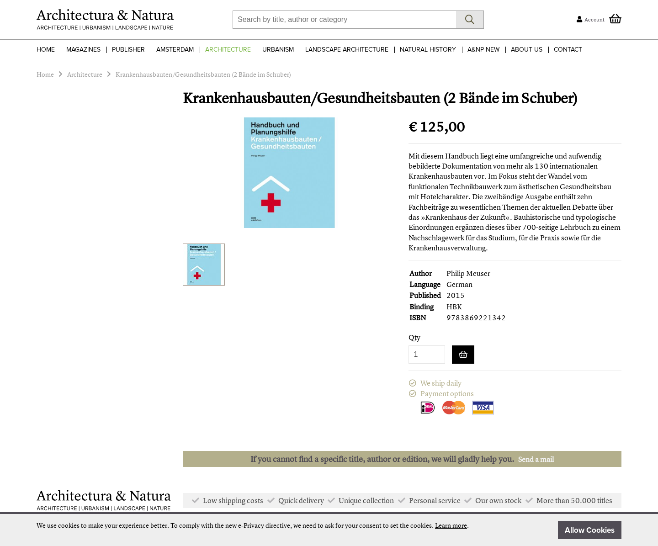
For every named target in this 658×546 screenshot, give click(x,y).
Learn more (451, 525)
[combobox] (344, 20)
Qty (414, 337)
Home (46, 49)
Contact (568, 49)
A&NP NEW (483, 49)
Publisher (128, 49)
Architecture (228, 49)
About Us (526, 49)
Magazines (83, 49)
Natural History (428, 49)
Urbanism (278, 49)
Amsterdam (175, 49)
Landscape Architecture (346, 49)
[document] (329, 530)
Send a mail (536, 459)
